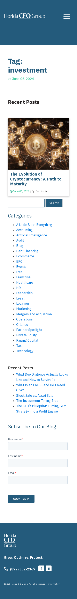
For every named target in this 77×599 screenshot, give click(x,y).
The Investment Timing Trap (37, 401)
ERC (19, 261)
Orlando (22, 325)
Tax (19, 345)
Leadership (24, 293)
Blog (19, 246)
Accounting (24, 230)
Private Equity (26, 335)
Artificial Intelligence (31, 235)
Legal (20, 298)
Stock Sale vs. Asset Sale (34, 395)
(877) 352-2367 (22, 569)
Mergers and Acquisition (34, 314)
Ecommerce (25, 256)
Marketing (23, 309)
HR (18, 288)
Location (22, 303)
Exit (19, 272)
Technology (24, 351)
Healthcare (24, 282)
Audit (20, 240)
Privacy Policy (53, 584)
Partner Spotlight (29, 330)
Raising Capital (27, 340)
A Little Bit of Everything (34, 225)
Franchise (23, 277)
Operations (24, 319)
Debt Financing (27, 251)
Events (21, 267)
